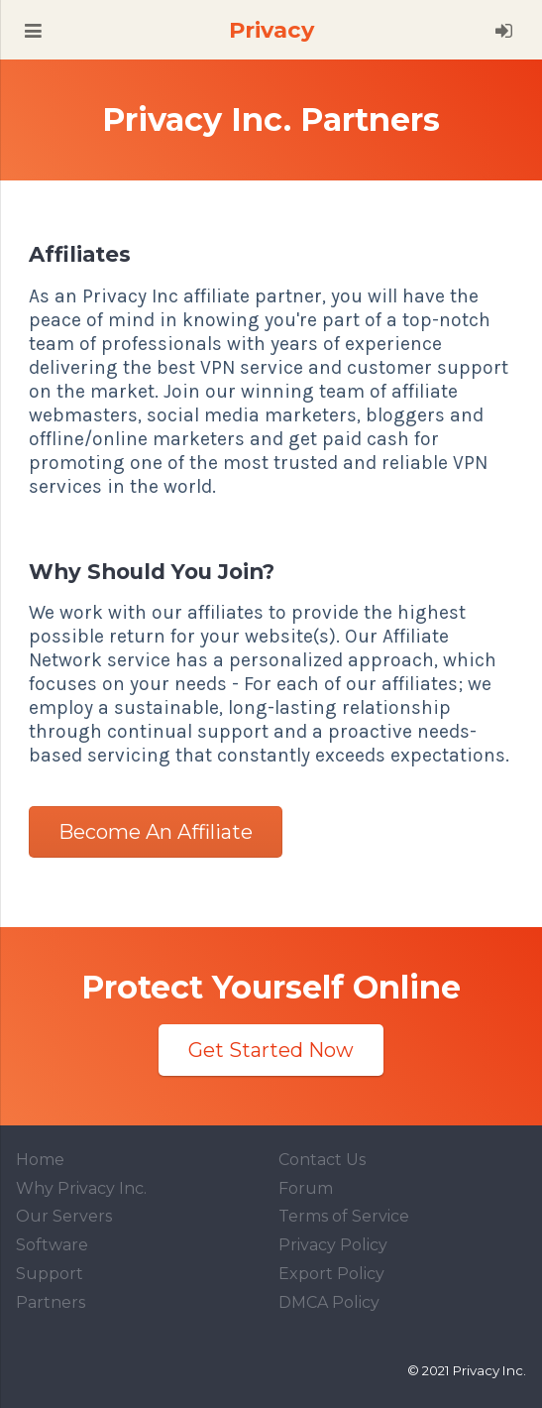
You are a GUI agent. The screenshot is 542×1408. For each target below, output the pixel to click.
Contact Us (322, 1159)
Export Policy (331, 1273)
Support (49, 1273)
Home (40, 1159)
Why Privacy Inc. (81, 1188)
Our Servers (64, 1216)
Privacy (271, 30)
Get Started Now (271, 1050)
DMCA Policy (328, 1302)
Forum (305, 1188)
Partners (50, 1302)
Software (52, 1244)
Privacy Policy (332, 1244)
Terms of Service (343, 1216)
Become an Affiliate (155, 832)
